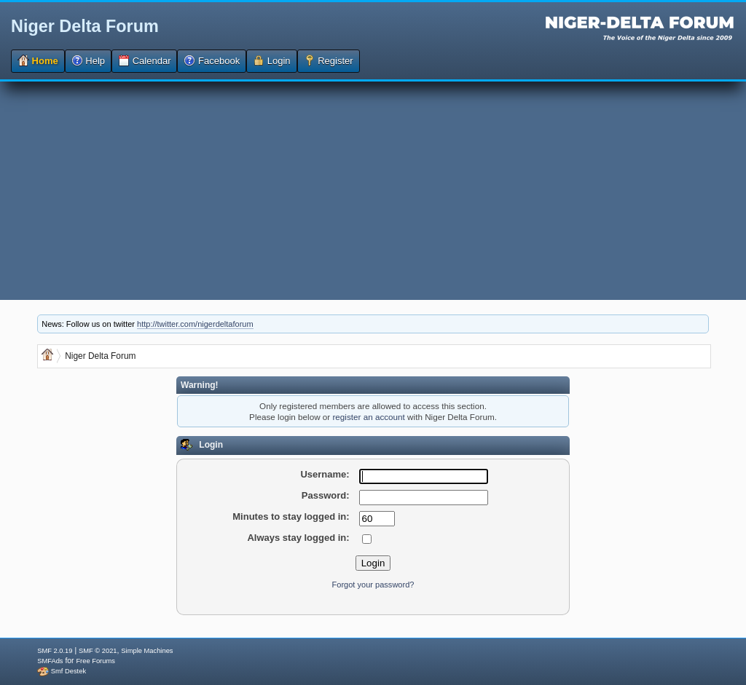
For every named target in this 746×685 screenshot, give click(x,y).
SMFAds (50, 661)
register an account (368, 416)
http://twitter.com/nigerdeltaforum (195, 324)
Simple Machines (147, 650)
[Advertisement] (373, 191)
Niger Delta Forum (85, 26)
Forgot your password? (373, 584)
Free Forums (95, 661)
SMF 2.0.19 (54, 650)
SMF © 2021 (98, 650)
